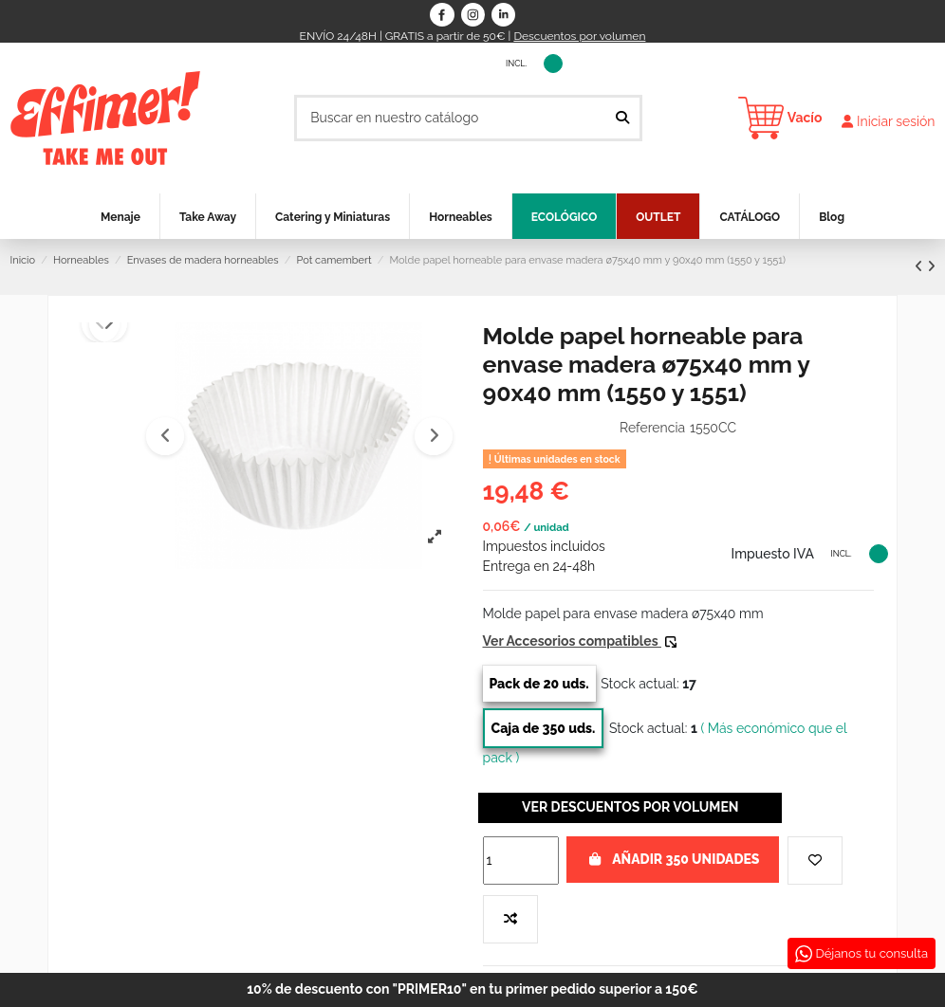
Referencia (652, 427)
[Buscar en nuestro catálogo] (622, 118)
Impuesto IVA (447, 62)
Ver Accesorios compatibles (579, 641)
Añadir (673, 859)
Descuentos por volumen (579, 36)
